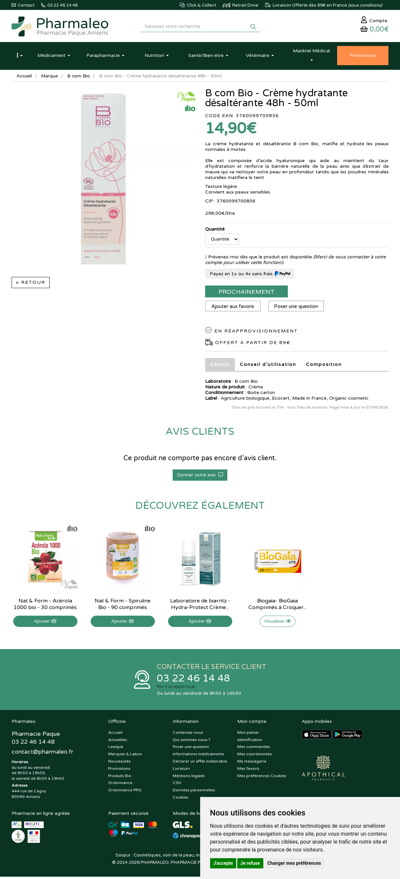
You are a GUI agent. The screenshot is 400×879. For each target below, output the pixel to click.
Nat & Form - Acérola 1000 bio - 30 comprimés (45, 605)
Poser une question (297, 308)
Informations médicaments (198, 756)
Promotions (119, 771)
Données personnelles (194, 792)
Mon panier (248, 734)
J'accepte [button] (223, 863)
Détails (220, 366)
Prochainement (246, 293)
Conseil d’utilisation (268, 366)
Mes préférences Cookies (261, 778)
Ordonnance (120, 785)
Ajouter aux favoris (233, 308)
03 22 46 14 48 (193, 680)
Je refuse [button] (250, 863)
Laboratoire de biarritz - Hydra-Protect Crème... (200, 605)
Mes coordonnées (254, 756)
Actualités (117, 742)
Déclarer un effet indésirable (200, 763)
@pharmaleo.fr (42, 754)
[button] (20, 57)
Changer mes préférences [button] (294, 863)
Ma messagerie (251, 763)
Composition (324, 366)
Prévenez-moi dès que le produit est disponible (258, 258)
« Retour (30, 284)
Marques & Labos (125, 756)
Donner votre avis (200, 476)
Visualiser (277, 623)
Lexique (115, 749)
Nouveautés (119, 763)
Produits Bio (119, 778)
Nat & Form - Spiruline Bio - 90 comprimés (123, 605)
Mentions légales (189, 778)
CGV (177, 785)
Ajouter (45, 623)
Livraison (181, 771)
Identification (249, 742)
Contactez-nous (188, 734)
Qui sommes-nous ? (191, 742)
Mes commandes (253, 749)
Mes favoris (248, 771)
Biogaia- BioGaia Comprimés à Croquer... (277, 605)
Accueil (24, 77)
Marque (50, 77)
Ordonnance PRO (125, 792)
